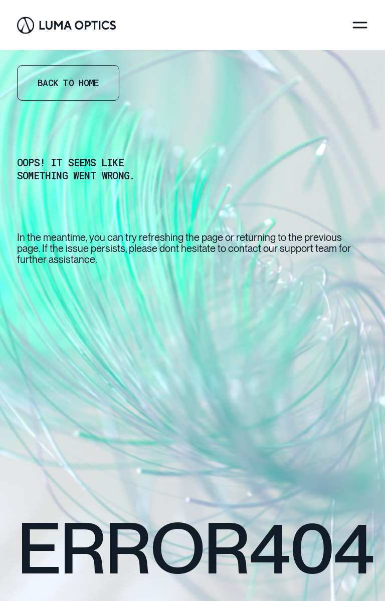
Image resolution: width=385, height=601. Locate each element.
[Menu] (359, 25)
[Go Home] (66, 25)
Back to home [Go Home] (68, 83)
